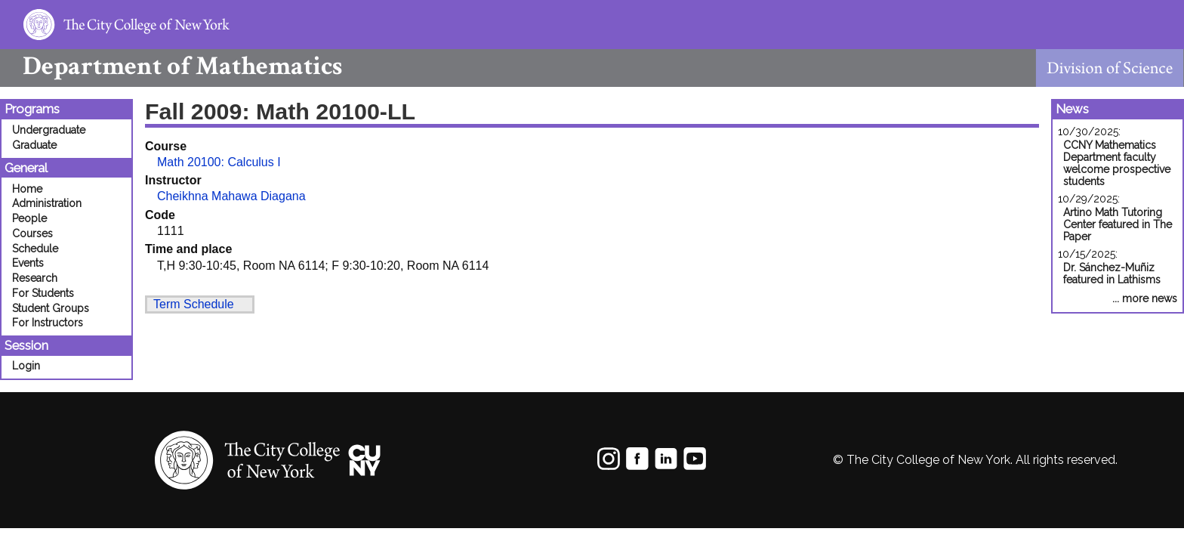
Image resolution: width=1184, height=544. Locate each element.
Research (34, 278)
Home (27, 189)
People (29, 218)
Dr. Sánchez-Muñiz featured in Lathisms (1112, 273)
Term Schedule (193, 304)
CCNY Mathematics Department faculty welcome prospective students (1116, 163)
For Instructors (47, 323)
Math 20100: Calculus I (219, 162)
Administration (47, 203)
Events (28, 263)
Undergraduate (48, 130)
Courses (32, 233)
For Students (43, 293)
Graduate (34, 145)
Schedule (35, 249)
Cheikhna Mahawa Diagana (231, 196)
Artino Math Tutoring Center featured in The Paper (1117, 224)
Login (26, 366)
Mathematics (171, 66)
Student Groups (50, 308)
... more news (1144, 298)
